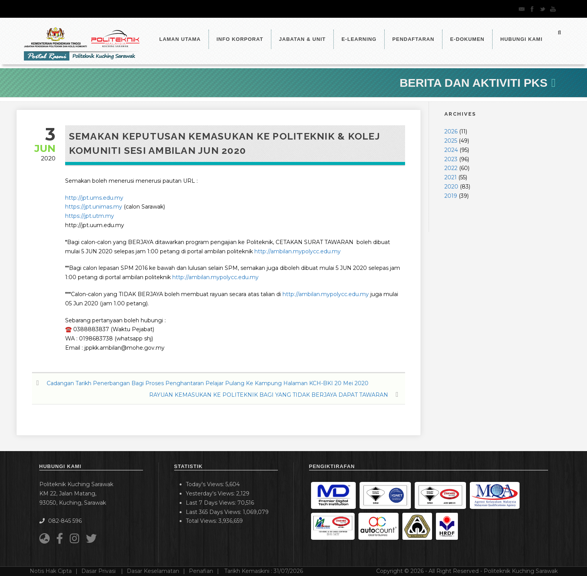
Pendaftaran (413, 39)
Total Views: (202, 520)
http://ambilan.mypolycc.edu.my (297, 251)
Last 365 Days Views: (214, 512)
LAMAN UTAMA (180, 39)
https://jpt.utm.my (89, 215)
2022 (450, 168)
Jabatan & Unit (302, 39)
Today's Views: (205, 484)
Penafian (201, 571)
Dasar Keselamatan (153, 571)
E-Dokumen (467, 39)
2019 (450, 195)
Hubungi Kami (521, 39)
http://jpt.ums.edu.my (94, 197)
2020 (451, 186)
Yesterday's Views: (211, 493)
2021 (450, 177)
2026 (450, 131)
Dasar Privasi (99, 571)
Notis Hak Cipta (51, 571)
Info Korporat (240, 39)
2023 (450, 159)
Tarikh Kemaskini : (263, 571)
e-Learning (359, 39)
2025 (450, 140)
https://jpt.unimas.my (93, 206)
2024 (451, 150)
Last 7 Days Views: (211, 502)
